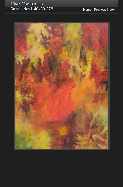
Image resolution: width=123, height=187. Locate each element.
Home (87, 9)
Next (112, 9)
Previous (100, 9)
